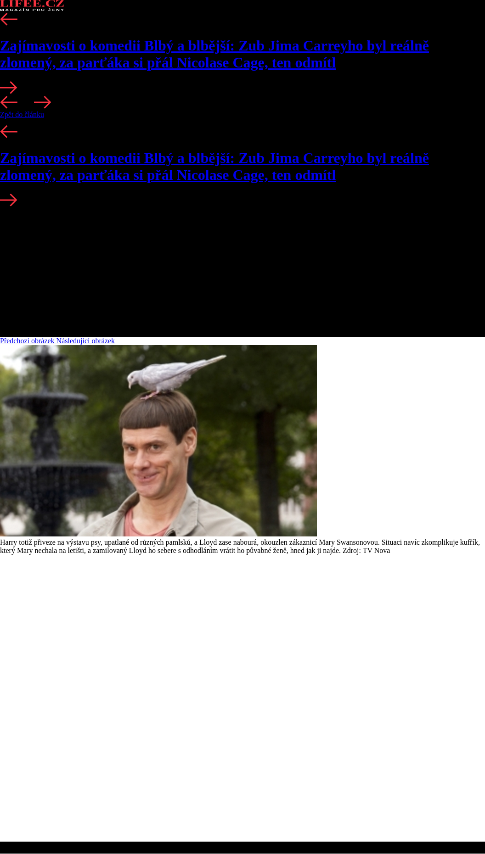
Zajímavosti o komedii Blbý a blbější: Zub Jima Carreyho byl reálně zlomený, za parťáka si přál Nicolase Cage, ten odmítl (214, 54)
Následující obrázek (85, 341)
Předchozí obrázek (28, 341)
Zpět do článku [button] (22, 114)
